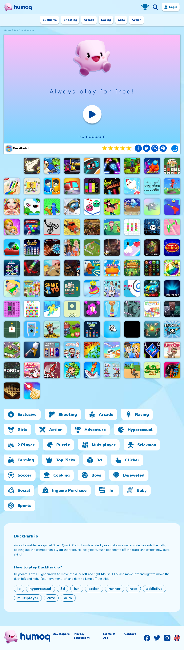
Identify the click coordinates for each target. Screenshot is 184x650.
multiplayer (27, 598)
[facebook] (138, 149)
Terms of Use (109, 636)
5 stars (129, 148)
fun (77, 588)
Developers (61, 634)
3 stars (117, 148)
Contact (130, 634)
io (19, 588)
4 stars (123, 148)
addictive (154, 588)
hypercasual (40, 588)
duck (68, 598)
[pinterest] (163, 149)
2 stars (111, 148)
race (133, 588)
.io (15, 30)
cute (51, 598)
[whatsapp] (155, 149)
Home (7, 30)
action (94, 588)
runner (114, 588)
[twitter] (146, 149)
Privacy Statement (82, 636)
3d (62, 588)
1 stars (105, 148)
